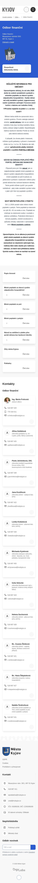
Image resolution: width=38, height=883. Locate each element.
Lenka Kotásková (19, 522)
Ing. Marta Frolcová (20, 399)
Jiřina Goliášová (19, 431)
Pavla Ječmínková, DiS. (22, 461)
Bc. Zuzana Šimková (20, 644)
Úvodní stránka (7, 17)
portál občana (15, 122)
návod (24, 168)
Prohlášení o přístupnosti (11, 767)
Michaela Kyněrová (20, 551)
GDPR (4, 759)
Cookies (5, 763)
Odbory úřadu (19, 17)
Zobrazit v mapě (8, 42)
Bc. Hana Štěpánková (21, 676)
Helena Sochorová (20, 615)
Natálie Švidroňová (20, 705)
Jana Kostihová (18, 492)
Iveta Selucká (17, 583)
